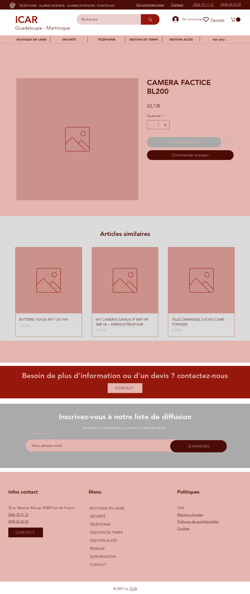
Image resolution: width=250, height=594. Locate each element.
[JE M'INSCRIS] (198, 446)
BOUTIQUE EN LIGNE (107, 508)
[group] (125, 292)
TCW (133, 588)
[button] (236, 19)
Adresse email (42, 433)
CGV (180, 508)
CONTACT (98, 564)
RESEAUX (97, 548)
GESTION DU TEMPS (106, 532)
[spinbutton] (158, 124)
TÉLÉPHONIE (100, 524)
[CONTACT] (125, 388)
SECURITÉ (97, 516)
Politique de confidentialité (198, 521)
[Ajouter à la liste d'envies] (228, 142)
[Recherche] (106, 19)
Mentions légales (190, 514)
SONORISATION (103, 556)
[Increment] (166, 124)
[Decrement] (151, 124)
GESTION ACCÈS (103, 540)
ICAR (26, 19)
